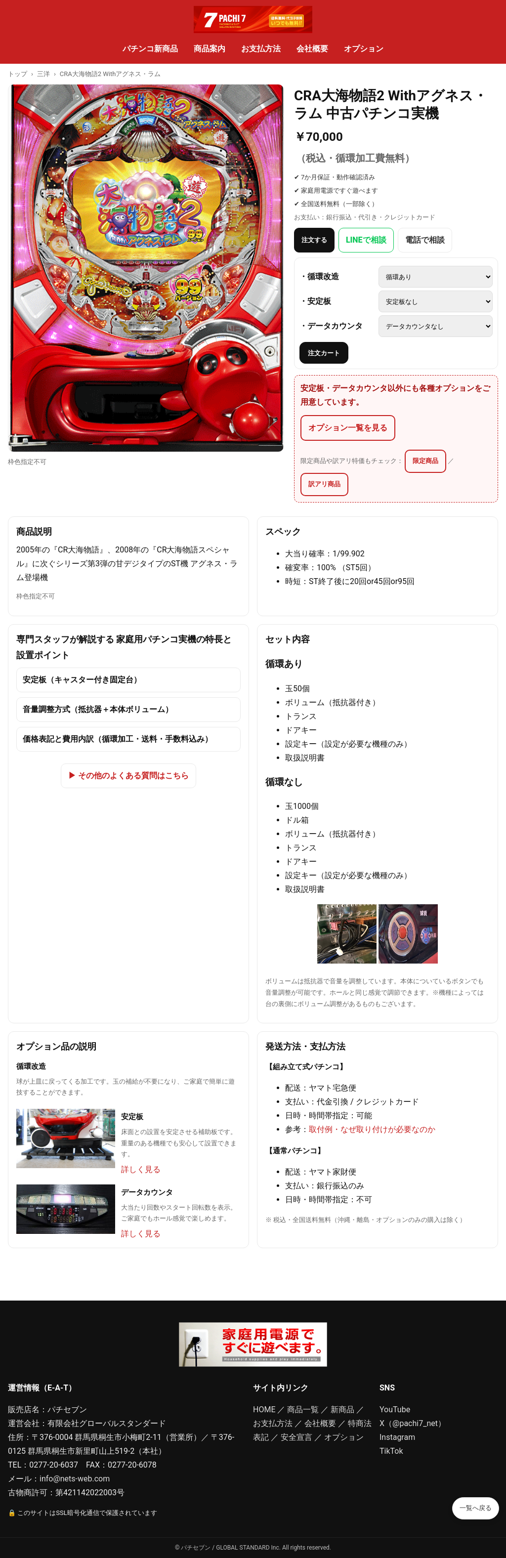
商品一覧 (303, 1409)
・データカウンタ (331, 326)
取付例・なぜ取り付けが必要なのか (372, 1129)
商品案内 (209, 48)
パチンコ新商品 (150, 48)
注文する (314, 240)
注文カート (324, 353)
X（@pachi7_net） (413, 1423)
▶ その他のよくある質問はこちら (128, 775)
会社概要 (312, 48)
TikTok (391, 1451)
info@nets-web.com (75, 1478)
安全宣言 (296, 1437)
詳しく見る (141, 1169)
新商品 (342, 1409)
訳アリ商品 (324, 484)
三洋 (43, 74)
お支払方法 (261, 48)
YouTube (395, 1409)
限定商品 (425, 460)
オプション (363, 48)
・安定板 (315, 301)
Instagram (397, 1437)
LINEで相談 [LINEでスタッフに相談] (366, 240)
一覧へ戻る (476, 1508)
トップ (17, 74)
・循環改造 (319, 276)
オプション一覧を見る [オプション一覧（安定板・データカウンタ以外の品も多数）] (347, 427)
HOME (264, 1409)
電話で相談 (425, 240)
